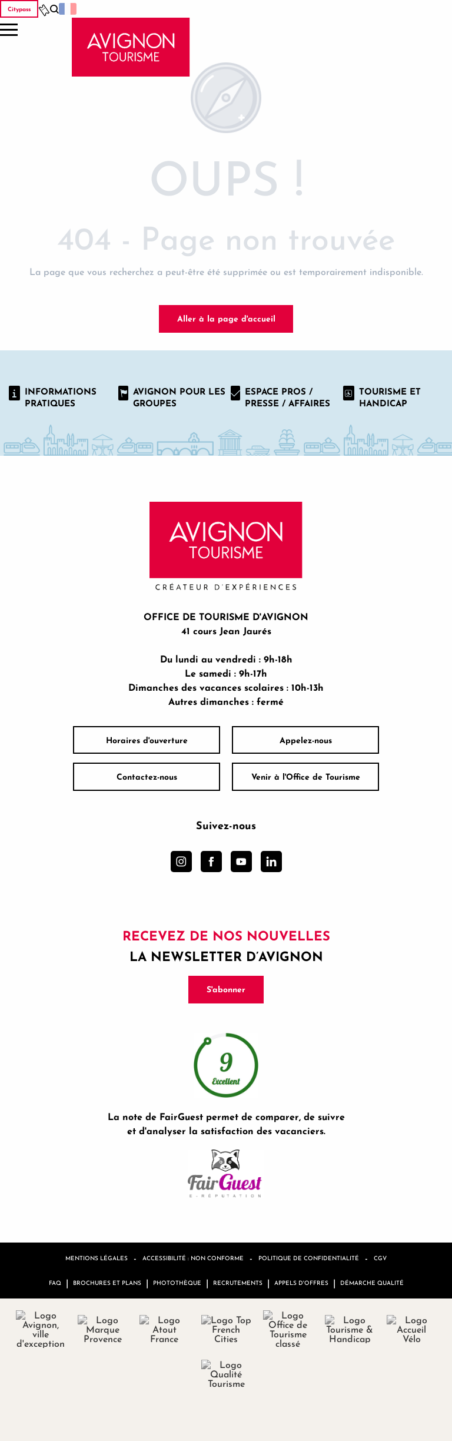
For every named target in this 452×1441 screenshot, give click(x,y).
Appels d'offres (301, 1282)
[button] (54, 9)
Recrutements (237, 1282)
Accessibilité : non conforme (193, 1258)
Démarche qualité (372, 1282)
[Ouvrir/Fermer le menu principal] (9, 30)
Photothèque (177, 1282)
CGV (380, 1258)
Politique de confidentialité (308, 1258)
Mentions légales (96, 1258)
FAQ (55, 1282)
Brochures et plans (107, 1282)
